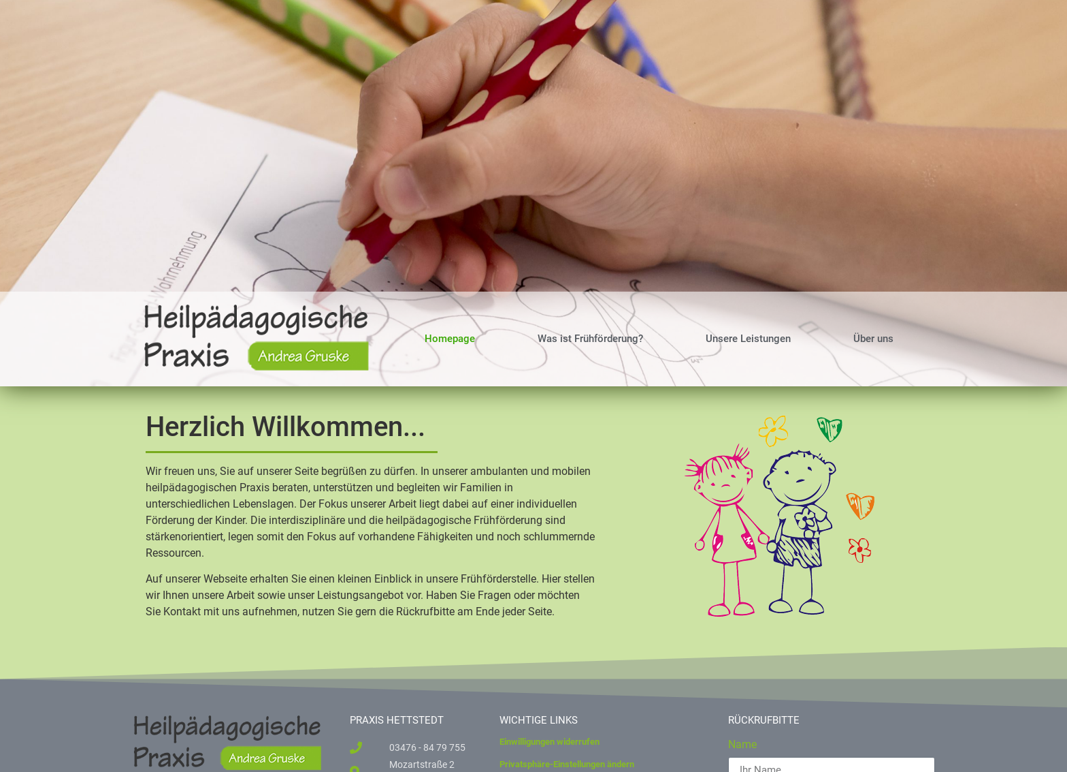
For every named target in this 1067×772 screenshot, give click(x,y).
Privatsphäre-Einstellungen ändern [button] (566, 764)
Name (742, 745)
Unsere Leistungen (748, 339)
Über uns (873, 339)
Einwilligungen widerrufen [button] (549, 742)
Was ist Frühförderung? (590, 339)
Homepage (450, 339)
